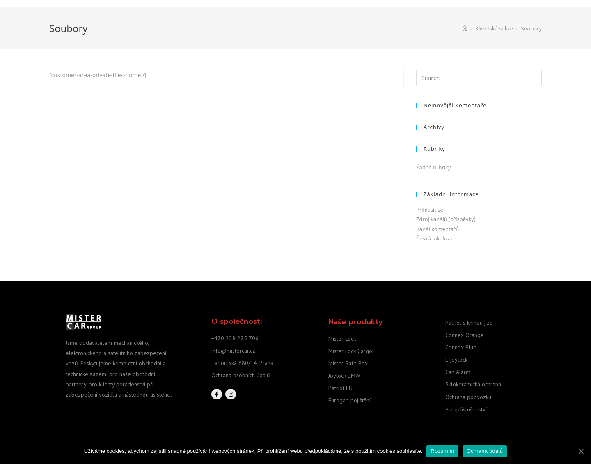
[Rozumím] (581, 451)
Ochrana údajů (485, 451)
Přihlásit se (429, 209)
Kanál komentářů (437, 229)
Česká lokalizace (436, 238)
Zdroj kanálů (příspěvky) (446, 219)
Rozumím (442, 451)
